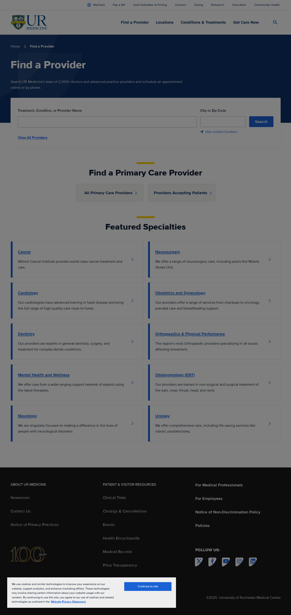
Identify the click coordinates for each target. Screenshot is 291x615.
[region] (91, 592)
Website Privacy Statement (68, 602)
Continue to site (148, 586)
